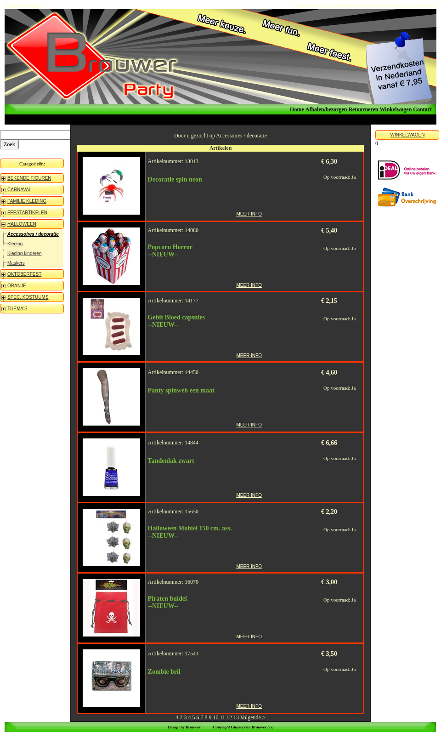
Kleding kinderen (24, 253)
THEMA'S (17, 308)
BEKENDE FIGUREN (29, 178)
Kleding (15, 243)
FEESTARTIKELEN (27, 212)
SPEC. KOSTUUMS (27, 297)
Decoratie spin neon (175, 179)
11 (222, 717)
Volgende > (253, 717)
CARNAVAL (19, 189)
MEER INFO (249, 213)
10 (215, 717)
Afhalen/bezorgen (326, 109)
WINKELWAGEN (407, 134)
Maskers (16, 263)
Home (297, 109)
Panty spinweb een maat (181, 390)
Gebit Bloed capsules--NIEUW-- (176, 321)
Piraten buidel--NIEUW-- (167, 602)
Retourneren (363, 109)
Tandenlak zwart (171, 460)
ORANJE (16, 285)
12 (229, 717)
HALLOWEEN (21, 224)
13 (236, 717)
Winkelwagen (396, 109)
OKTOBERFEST (24, 274)
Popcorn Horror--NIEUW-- (170, 251)
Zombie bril (164, 671)
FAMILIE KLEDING (26, 201)
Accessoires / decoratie (33, 234)
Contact (422, 109)
